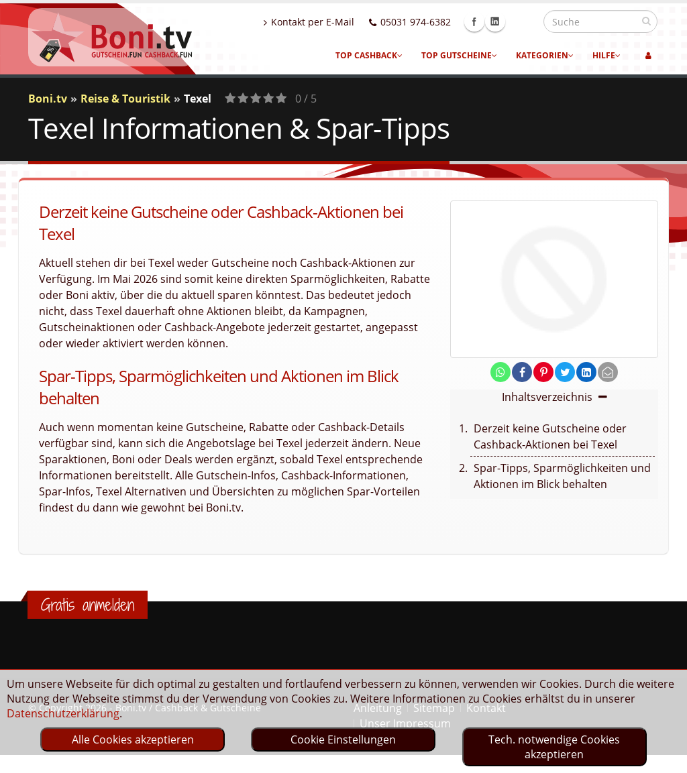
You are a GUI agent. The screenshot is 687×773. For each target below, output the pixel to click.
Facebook (503, 21)
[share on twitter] (565, 372)
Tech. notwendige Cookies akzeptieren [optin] (554, 747)
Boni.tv (47, 98)
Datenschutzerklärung (63, 713)
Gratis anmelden (87, 604)
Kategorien (545, 55)
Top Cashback (369, 55)
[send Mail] (608, 372)
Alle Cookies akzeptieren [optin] (133, 739)
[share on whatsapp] (500, 372)
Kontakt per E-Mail (338, 21)
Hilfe (606, 55)
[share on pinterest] (543, 372)
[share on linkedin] (586, 372)
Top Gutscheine (459, 55)
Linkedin (524, 21)
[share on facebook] (522, 372)
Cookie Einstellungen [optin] (343, 739)
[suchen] (646, 21)
